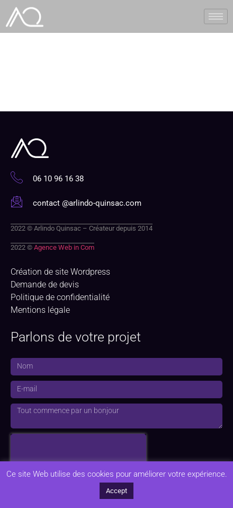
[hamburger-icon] (216, 15)
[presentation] (78, 450)
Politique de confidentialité (60, 297)
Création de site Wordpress (60, 272)
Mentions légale (40, 310)
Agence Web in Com (64, 247)
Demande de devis (45, 284)
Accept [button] (116, 491)
